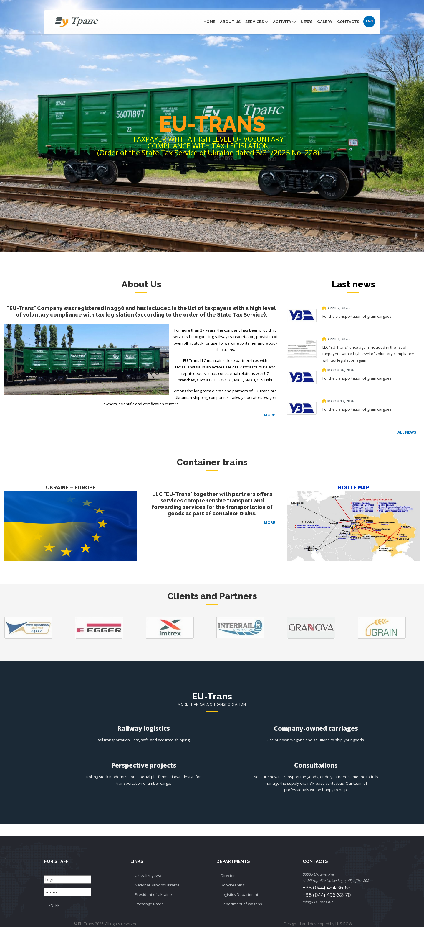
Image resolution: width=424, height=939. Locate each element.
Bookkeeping (232, 885)
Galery (324, 21)
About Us (230, 21)
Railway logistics (143, 728)
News (306, 21)
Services (256, 21)
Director (228, 875)
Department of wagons (241, 904)
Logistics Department (239, 894)
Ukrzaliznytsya (148, 875)
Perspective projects (143, 765)
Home (209, 21)
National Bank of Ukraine (157, 885)
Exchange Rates (149, 904)
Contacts (348, 21)
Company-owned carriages (316, 728)
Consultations (316, 765)
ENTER (54, 905)
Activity (284, 21)
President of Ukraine (153, 894)
